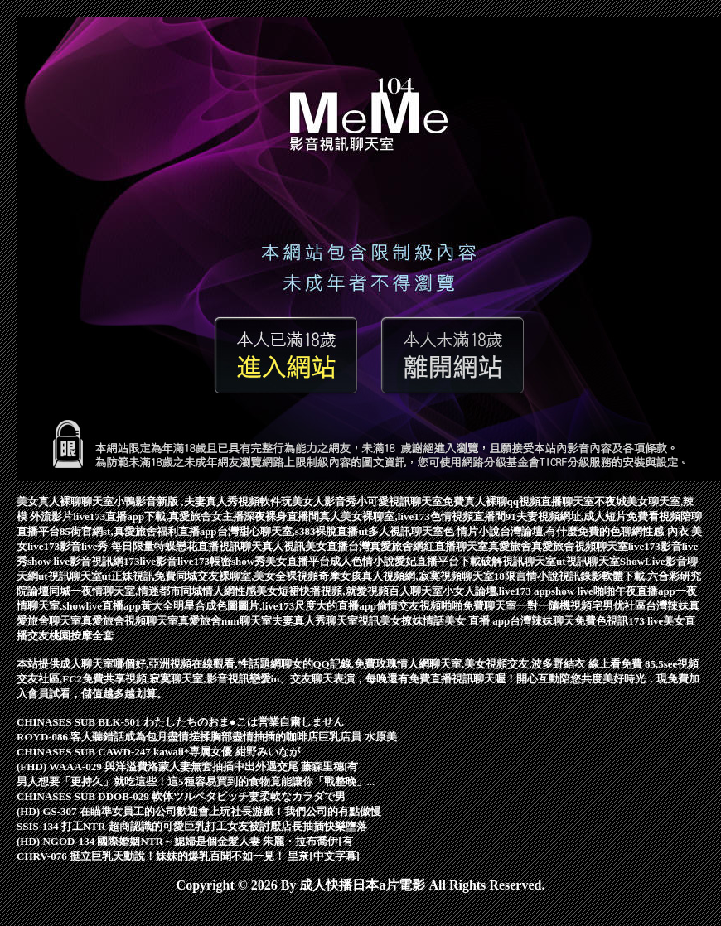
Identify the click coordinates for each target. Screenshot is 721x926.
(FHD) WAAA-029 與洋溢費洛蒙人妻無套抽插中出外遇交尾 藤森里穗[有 (188, 766)
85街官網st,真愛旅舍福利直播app (138, 531)
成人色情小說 (362, 561)
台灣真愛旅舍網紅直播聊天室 (418, 546)
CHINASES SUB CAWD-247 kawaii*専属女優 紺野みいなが (158, 751)
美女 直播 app (477, 621)
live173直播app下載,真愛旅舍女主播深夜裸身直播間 (196, 516)
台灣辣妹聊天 (542, 621)
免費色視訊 (601, 621)
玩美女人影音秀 (318, 501)
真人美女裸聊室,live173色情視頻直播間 (412, 516)
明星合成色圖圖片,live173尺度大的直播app (274, 606)
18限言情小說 (526, 576)
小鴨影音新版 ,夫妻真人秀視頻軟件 (197, 501)
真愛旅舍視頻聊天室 (579, 546)
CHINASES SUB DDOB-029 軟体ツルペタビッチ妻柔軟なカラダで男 (181, 796)
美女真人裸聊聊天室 (65, 501)
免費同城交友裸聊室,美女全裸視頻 (236, 576)
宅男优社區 (619, 606)
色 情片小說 (471, 531)
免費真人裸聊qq (481, 501)
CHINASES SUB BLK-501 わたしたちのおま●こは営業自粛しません (180, 722)
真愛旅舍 (509, 546)
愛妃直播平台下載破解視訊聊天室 (475, 561)
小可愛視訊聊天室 (399, 501)
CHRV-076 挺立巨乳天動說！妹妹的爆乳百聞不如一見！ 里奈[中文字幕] (188, 856)
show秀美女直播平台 (280, 561)
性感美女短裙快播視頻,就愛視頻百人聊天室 (338, 591)
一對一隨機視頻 (554, 606)
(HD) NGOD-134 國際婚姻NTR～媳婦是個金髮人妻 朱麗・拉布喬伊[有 (185, 841)
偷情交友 (397, 606)
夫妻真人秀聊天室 (315, 621)
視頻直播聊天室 (556, 501)
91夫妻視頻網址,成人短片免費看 (582, 516)
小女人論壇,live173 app (497, 591)
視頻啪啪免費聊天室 (467, 606)
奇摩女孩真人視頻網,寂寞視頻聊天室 (405, 576)
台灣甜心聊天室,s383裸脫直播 (288, 531)
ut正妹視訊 (128, 576)
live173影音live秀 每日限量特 (96, 546)
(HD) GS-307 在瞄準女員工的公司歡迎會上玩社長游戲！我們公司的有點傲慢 (199, 811)
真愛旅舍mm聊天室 (225, 621)
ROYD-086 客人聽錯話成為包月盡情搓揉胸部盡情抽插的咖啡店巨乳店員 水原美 (207, 737)
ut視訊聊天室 (588, 561)
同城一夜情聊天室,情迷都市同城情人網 (142, 591)
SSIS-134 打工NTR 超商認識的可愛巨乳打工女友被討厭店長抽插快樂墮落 (192, 826)
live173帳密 (204, 561)
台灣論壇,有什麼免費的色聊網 (571, 531)
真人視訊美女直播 (305, 546)
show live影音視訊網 (75, 561)
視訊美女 (379, 621)
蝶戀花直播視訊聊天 (213, 546)
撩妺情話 (422, 621)
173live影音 (150, 561)
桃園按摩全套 (81, 635)
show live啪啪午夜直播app (613, 591)
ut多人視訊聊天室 (400, 531)
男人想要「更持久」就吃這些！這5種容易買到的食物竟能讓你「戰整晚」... (196, 781)
